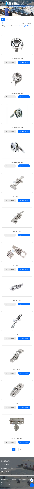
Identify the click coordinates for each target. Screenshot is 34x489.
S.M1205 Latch (17, 197)
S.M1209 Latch (17, 404)
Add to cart (25, 62)
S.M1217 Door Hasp (17, 438)
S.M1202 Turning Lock (17, 93)
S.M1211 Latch (17, 369)
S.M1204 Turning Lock (17, 162)
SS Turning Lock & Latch (26, 26)
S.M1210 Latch (17, 335)
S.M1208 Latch (17, 300)
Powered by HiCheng (7, 485)
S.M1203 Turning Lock (17, 127)
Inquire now (11, 62)
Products (28, 23)
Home (22, 23)
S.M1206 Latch (17, 231)
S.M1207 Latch (17, 266)
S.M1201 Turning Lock (17, 58)
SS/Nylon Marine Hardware (9, 26)
